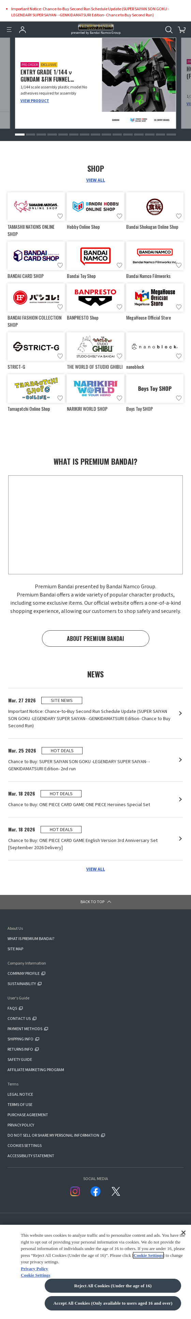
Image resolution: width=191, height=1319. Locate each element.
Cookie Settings (148, 1255)
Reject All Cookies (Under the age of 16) (112, 1285)
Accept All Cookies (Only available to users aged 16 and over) (113, 1303)
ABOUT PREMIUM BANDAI (95, 638)
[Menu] (9, 30)
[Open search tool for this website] (169, 29)
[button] (20, 135)
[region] (95, 1272)
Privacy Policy (34, 1268)
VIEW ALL (95, 180)
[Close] (183, 1232)
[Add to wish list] (60, 216)
